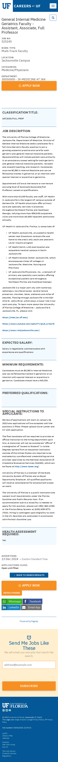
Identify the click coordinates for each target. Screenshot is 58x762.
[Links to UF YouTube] (10, 711)
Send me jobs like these (29, 645)
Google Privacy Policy (35, 720)
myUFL (5, 733)
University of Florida (16, 717)
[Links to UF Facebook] (3, 711)
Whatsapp (15, 601)
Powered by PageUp (29, 621)
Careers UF (27, 6)
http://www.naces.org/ (27, 466)
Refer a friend (11, 592)
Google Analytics (21, 720)
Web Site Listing (8, 744)
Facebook (35, 601)
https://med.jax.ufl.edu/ (15, 317)
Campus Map (7, 736)
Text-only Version (8, 751)
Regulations (6, 756)
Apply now (31, 85)
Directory (5, 742)
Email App (34, 607)
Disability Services (9, 753)
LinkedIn (14, 607)
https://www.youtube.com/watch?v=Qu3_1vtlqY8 (28, 324)
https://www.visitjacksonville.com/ (21, 330)
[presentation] (25, 675)
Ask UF (5, 747)
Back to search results (30, 575)
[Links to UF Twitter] (6, 711)
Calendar (5, 738)
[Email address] (29, 665)
